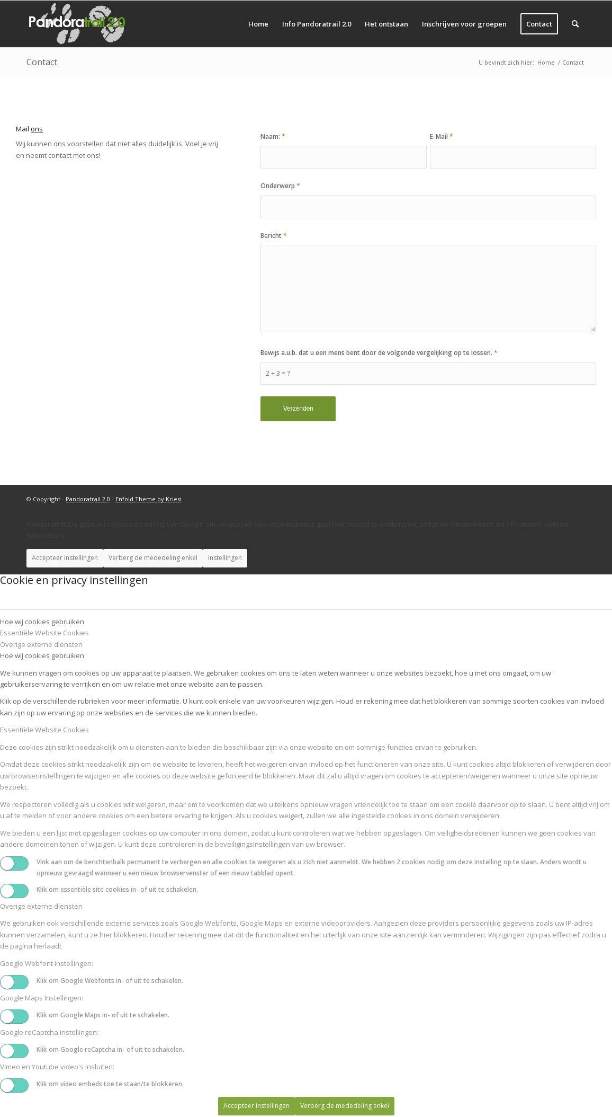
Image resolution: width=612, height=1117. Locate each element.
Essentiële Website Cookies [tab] (44, 632)
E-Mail (441, 136)
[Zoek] (575, 24)
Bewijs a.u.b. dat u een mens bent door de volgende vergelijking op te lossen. (379, 352)
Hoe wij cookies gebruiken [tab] (42, 621)
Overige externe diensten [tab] (41, 644)
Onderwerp (280, 185)
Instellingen (225, 557)
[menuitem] (258, 24)
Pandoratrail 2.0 (88, 499)
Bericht (273, 235)
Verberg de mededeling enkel (153, 557)
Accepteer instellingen (65, 557)
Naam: (272, 136)
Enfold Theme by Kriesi (148, 499)
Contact (41, 62)
